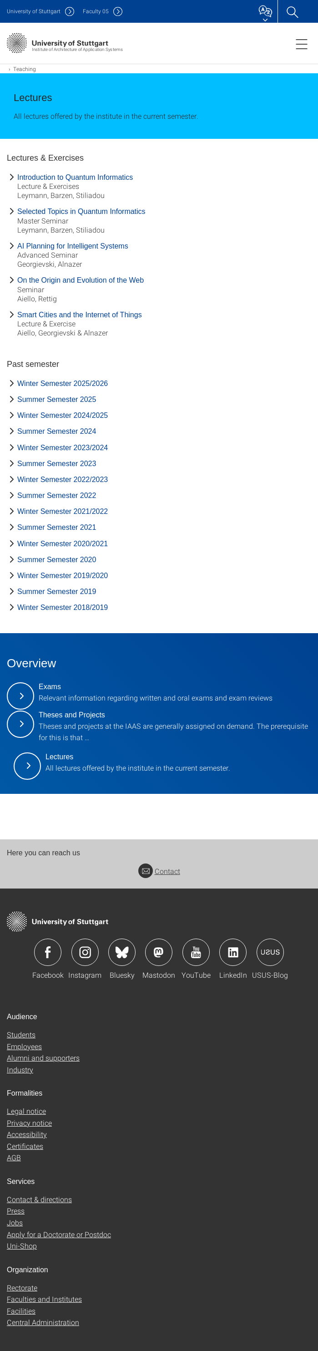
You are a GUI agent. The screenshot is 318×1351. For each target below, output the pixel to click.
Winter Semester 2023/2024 (62, 448)
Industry (20, 1069)
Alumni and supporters (43, 1057)
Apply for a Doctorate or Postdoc (59, 1234)
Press (16, 1210)
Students (21, 1034)
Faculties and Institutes (44, 1299)
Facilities (21, 1310)
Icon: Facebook (47, 952)
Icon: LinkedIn (233, 952)
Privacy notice (29, 1123)
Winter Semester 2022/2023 (62, 479)
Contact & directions (39, 1199)
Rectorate (22, 1287)
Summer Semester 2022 (56, 495)
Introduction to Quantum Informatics (75, 177)
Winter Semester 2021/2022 (62, 511)
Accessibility (27, 1134)
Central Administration (43, 1322)
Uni (34, 11)
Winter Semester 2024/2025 (62, 415)
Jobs (15, 1222)
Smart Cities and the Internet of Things (79, 315)
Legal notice (26, 1111)
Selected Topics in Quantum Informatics (81, 211)
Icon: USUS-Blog (270, 952)
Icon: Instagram (85, 952)
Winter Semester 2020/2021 (62, 544)
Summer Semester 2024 (56, 431)
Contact (159, 871)
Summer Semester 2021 (56, 527)
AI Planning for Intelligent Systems (72, 246)
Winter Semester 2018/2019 (62, 607)
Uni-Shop (22, 1245)
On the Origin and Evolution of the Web (80, 280)
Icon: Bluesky (122, 952)
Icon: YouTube (196, 952)
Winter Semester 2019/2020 (62, 575)
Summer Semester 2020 (56, 560)
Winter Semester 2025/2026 (62, 383)
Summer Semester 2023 (56, 463)
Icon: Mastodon (158, 952)
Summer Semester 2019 (56, 591)
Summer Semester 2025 (56, 399)
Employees (24, 1046)
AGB (14, 1157)
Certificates (25, 1146)
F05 (96, 11)
